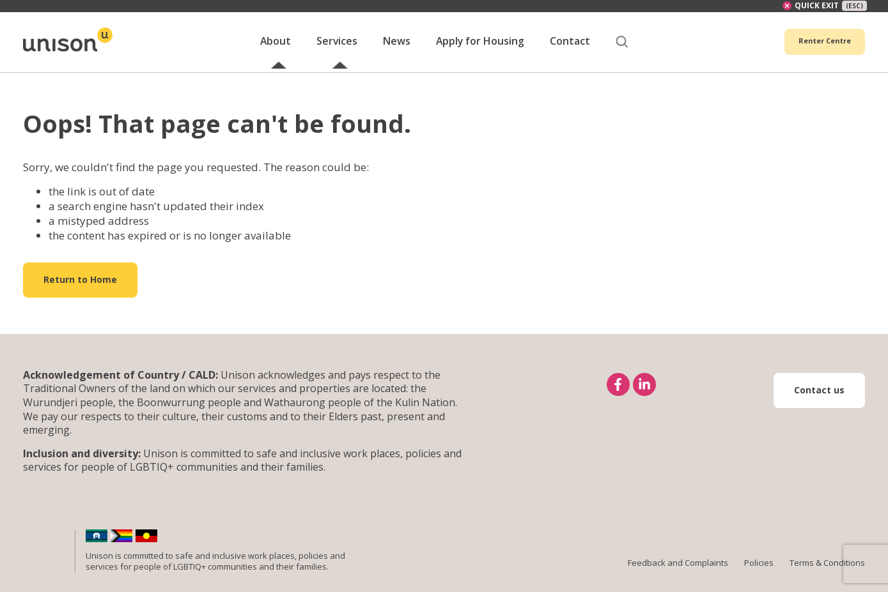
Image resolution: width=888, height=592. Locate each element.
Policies (759, 576)
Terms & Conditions (827, 576)
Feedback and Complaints (678, 576)
